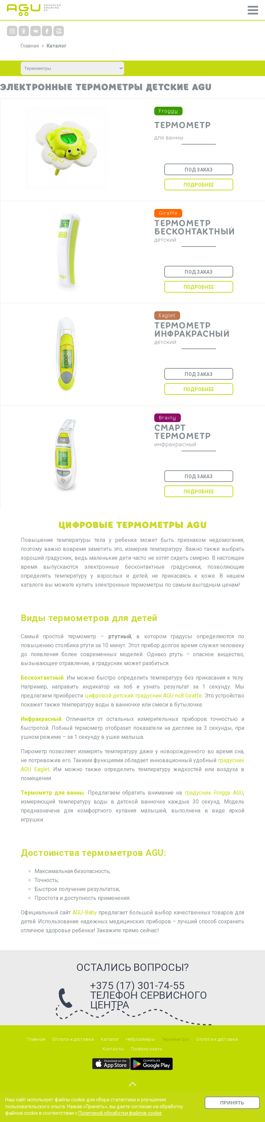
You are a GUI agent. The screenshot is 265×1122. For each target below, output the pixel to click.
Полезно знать (146, 1048)
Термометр (182, 125)
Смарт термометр (182, 432)
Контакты (113, 1048)
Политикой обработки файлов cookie (120, 1113)
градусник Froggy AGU (214, 792)
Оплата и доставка (73, 1039)
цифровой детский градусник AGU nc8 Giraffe (143, 695)
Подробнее (199, 185)
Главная (36, 1039)
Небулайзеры (140, 1039)
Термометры (175, 1039)
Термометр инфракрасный (191, 330)
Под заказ (199, 169)
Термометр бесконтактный (194, 227)
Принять (232, 1102)
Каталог (57, 46)
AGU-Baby (84, 912)
